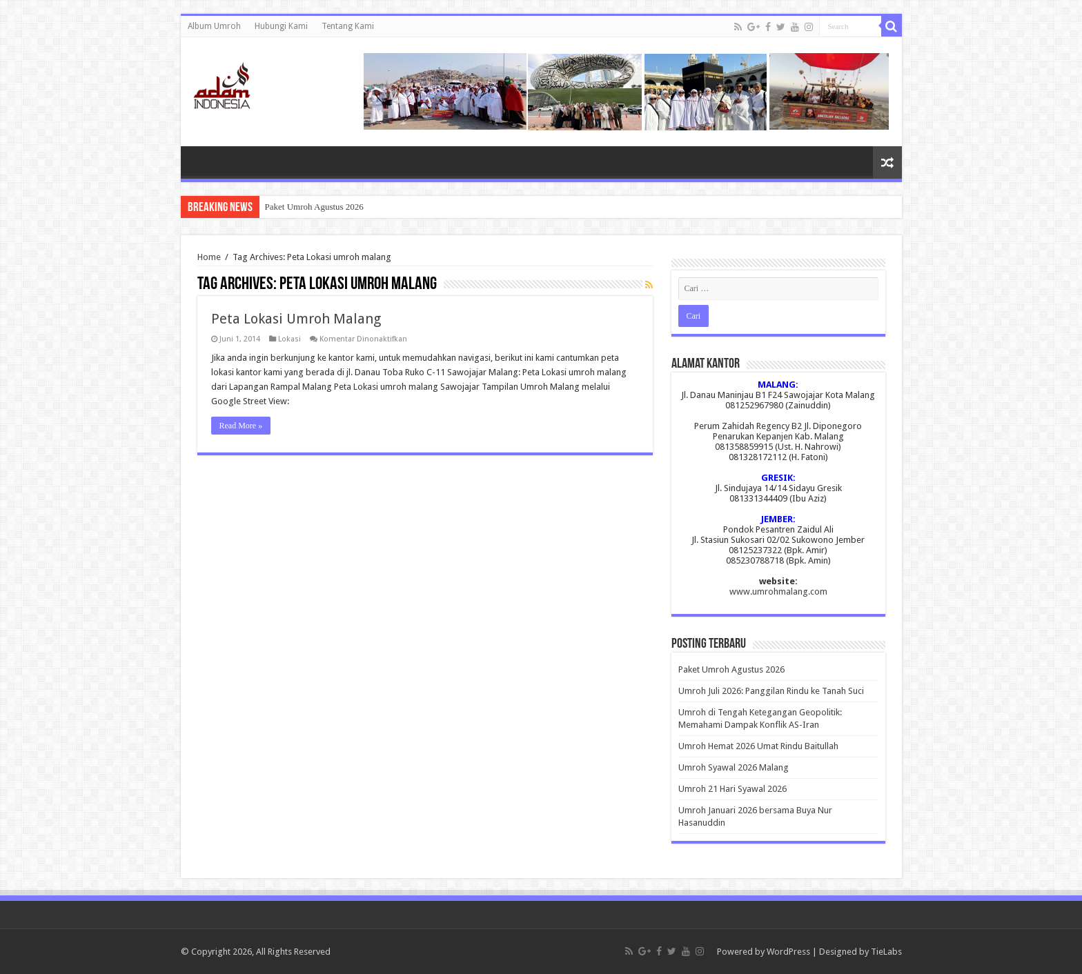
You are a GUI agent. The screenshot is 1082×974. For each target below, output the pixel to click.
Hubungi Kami (281, 26)
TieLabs (886, 951)
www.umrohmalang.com (778, 591)
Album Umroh (214, 26)
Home (209, 257)
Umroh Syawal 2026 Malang (733, 767)
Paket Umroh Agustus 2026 (314, 206)
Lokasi (289, 339)
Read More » (241, 425)
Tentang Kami (348, 26)
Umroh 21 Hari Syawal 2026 (732, 789)
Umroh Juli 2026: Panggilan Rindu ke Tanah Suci (771, 691)
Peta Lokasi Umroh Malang (296, 318)
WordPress (788, 951)
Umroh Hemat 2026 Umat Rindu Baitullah (758, 746)
